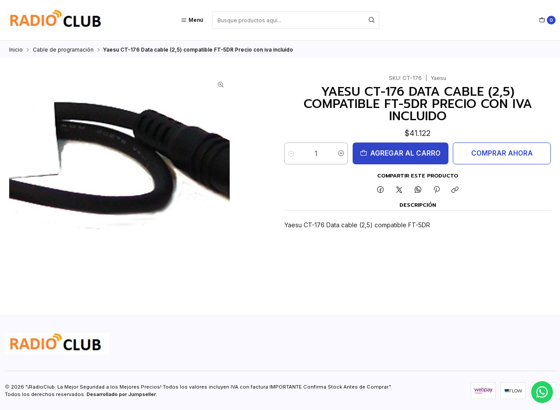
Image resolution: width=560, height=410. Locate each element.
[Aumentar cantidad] (341, 152)
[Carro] (547, 20)
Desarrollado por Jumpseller (121, 393)
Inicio (16, 49)
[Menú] (192, 20)
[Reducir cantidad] (291, 152)
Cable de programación (63, 49)
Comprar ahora (502, 152)
